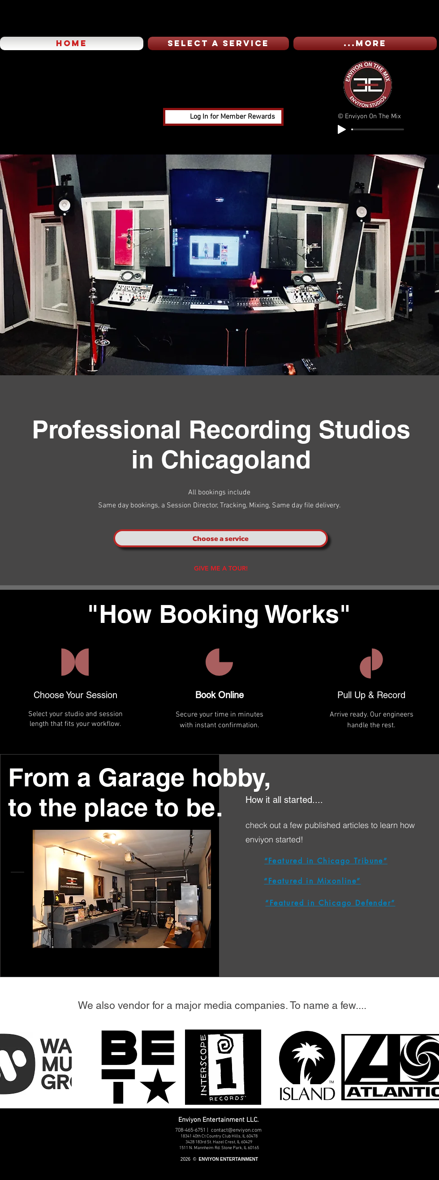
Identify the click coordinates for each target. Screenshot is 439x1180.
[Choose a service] (220, 538)
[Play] (342, 129)
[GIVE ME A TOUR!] (220, 568)
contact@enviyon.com (236, 1130)
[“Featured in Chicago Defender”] (332, 903)
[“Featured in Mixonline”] (314, 881)
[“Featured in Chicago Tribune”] (328, 861)
